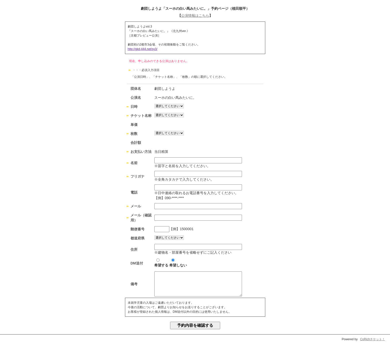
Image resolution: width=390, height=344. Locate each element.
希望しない (178, 262)
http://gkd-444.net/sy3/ (143, 49)
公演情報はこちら (195, 16)
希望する (161, 262)
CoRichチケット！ (372, 339)
